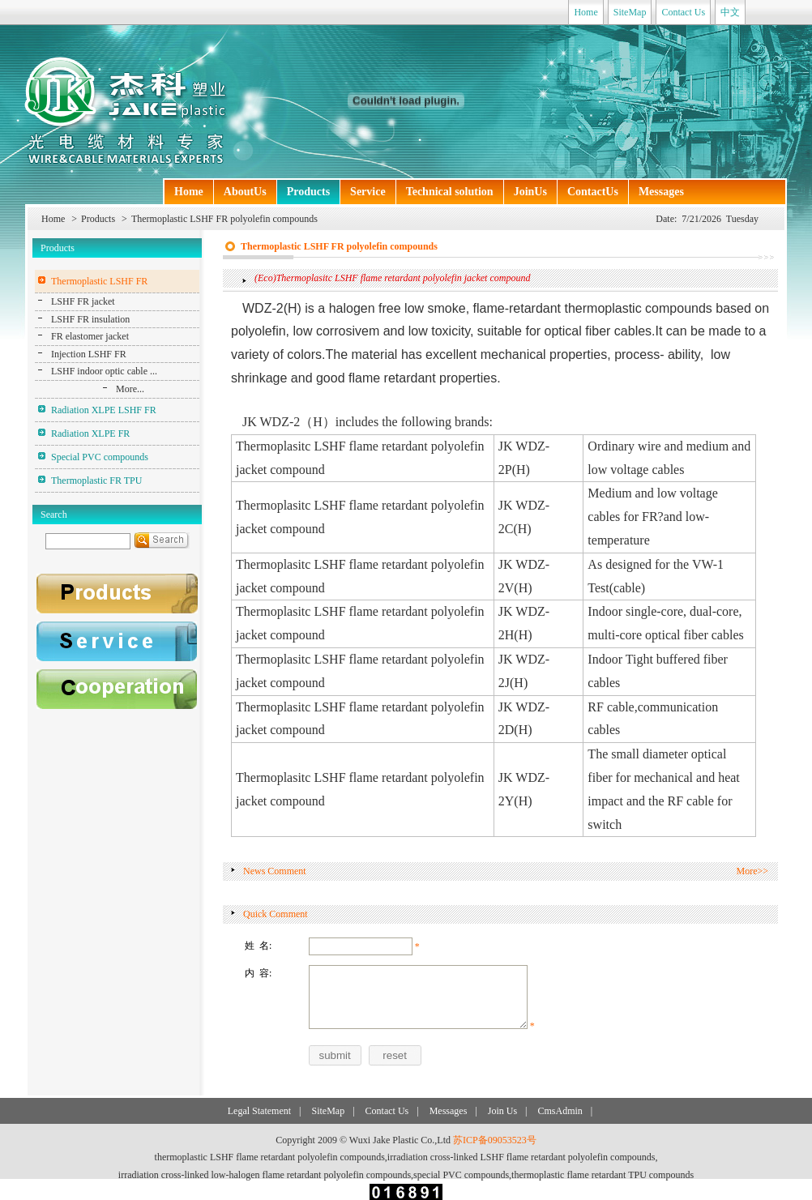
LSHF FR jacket (83, 301)
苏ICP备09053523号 (494, 1140)
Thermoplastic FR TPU (96, 480)
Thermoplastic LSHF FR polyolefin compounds (224, 218)
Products (308, 192)
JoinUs (530, 192)
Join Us (502, 1111)
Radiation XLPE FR (90, 433)
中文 (730, 12)
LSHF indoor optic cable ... (104, 371)
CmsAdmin (559, 1111)
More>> (752, 871)
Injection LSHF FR (88, 354)
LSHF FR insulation (90, 319)
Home (585, 12)
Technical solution (450, 192)
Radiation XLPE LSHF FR (103, 410)
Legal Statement (259, 1111)
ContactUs (592, 192)
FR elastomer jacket (90, 336)
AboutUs (245, 192)
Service (368, 192)
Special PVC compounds (99, 457)
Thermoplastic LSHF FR (99, 281)
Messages (661, 192)
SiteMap (630, 12)
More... (130, 389)
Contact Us (683, 12)
